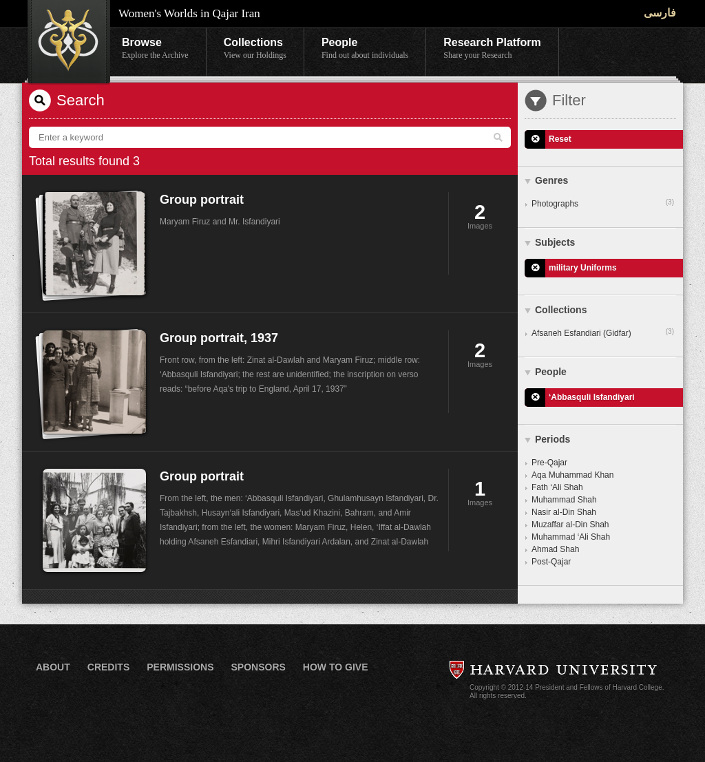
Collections (255, 48)
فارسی (660, 13)
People (365, 48)
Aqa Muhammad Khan (572, 475)
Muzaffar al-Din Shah (570, 524)
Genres (551, 180)
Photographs (603, 203)
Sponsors (258, 667)
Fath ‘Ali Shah (557, 487)
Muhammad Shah (564, 500)
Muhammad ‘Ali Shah (571, 537)
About (53, 667)
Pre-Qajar (549, 462)
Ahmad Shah (555, 549)
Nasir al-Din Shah (564, 512)
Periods (552, 439)
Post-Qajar (551, 562)
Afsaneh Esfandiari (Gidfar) (603, 332)
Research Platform (491, 48)
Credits (108, 667)
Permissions (180, 667)
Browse (155, 48)
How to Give (335, 667)
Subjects (555, 242)
